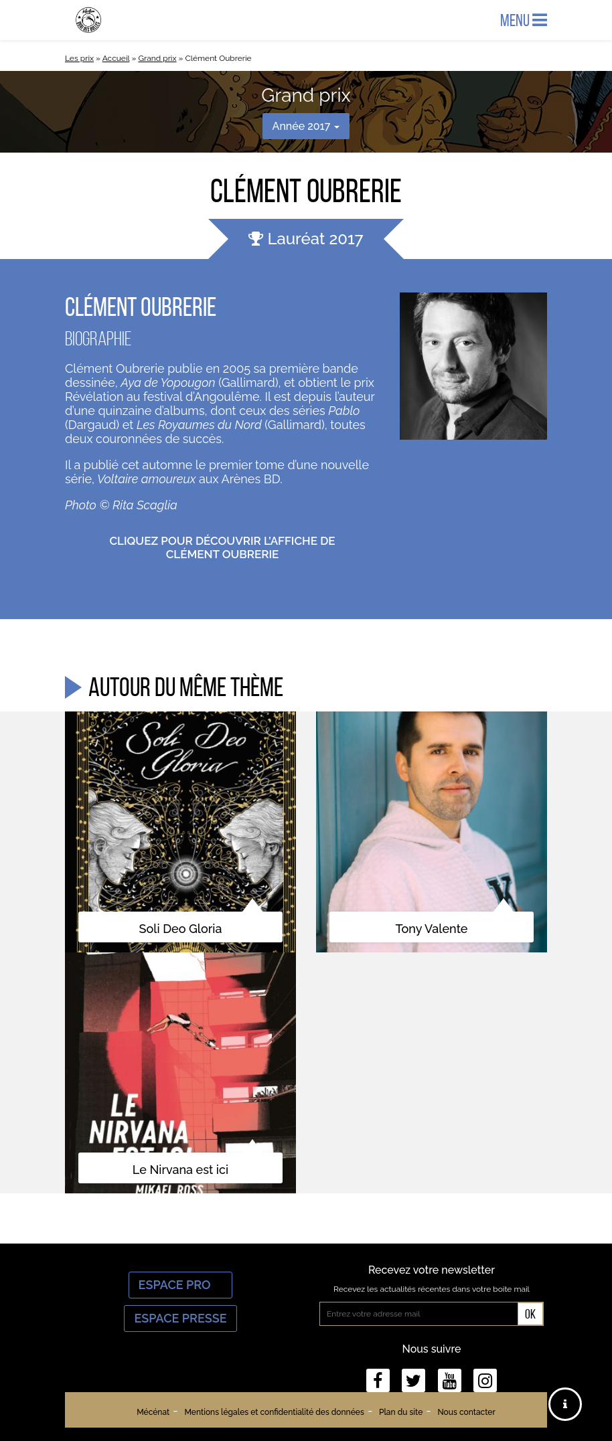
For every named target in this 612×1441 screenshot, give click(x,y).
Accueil (116, 58)
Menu (523, 20)
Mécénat (153, 1412)
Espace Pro (181, 1285)
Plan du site (401, 1412)
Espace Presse (180, 1318)
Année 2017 (306, 126)
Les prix (79, 58)
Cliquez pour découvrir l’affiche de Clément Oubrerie (222, 547)
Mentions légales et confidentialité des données (274, 1412)
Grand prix (157, 58)
